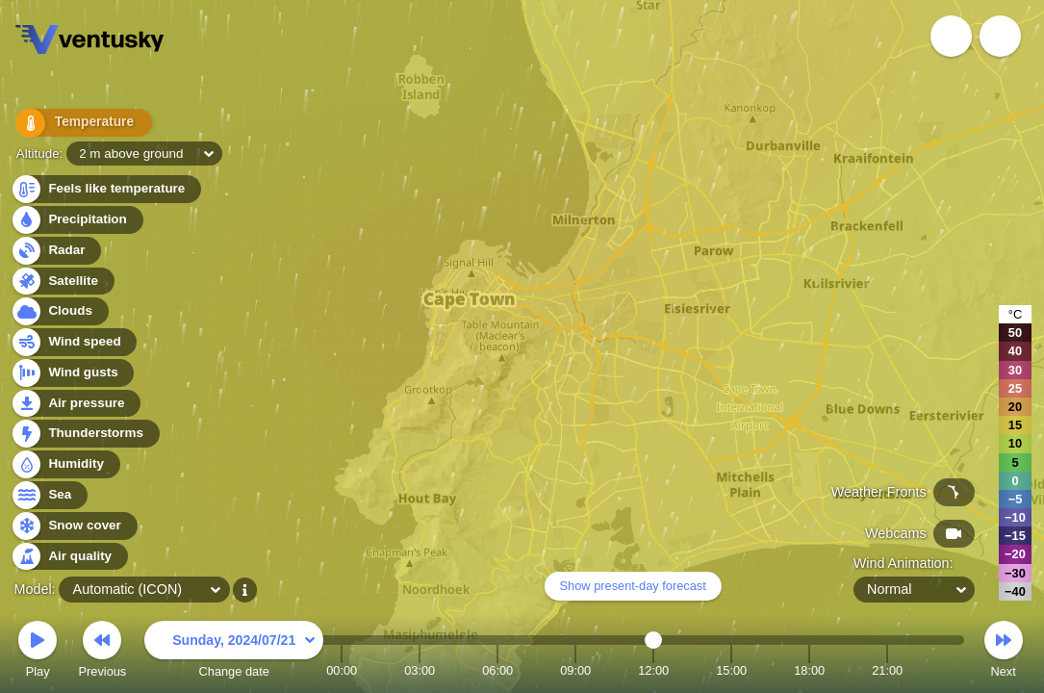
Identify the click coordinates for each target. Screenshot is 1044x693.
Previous (102, 652)
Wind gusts (72, 373)
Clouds (59, 311)
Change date (233, 652)
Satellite (62, 281)
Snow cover (73, 526)
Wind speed (73, 342)
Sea (48, 495)
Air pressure (75, 404)
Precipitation (76, 220)
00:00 (341, 670)
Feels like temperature (105, 189)
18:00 (809, 670)
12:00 (653, 670)
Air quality (69, 557)
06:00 (497, 670)
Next (1003, 652)
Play (37, 652)
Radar (56, 251)
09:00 (575, 670)
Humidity (65, 464)
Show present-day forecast (633, 585)
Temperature (76, 125)
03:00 (419, 670)
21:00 (887, 670)
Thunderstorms (84, 434)
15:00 (731, 670)
